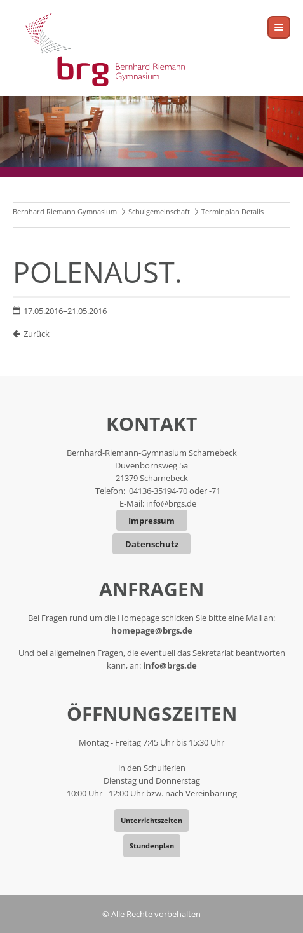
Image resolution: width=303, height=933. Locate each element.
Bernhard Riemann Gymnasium (65, 211)
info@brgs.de (171, 503)
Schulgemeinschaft (159, 211)
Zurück (37, 333)
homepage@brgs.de (151, 630)
